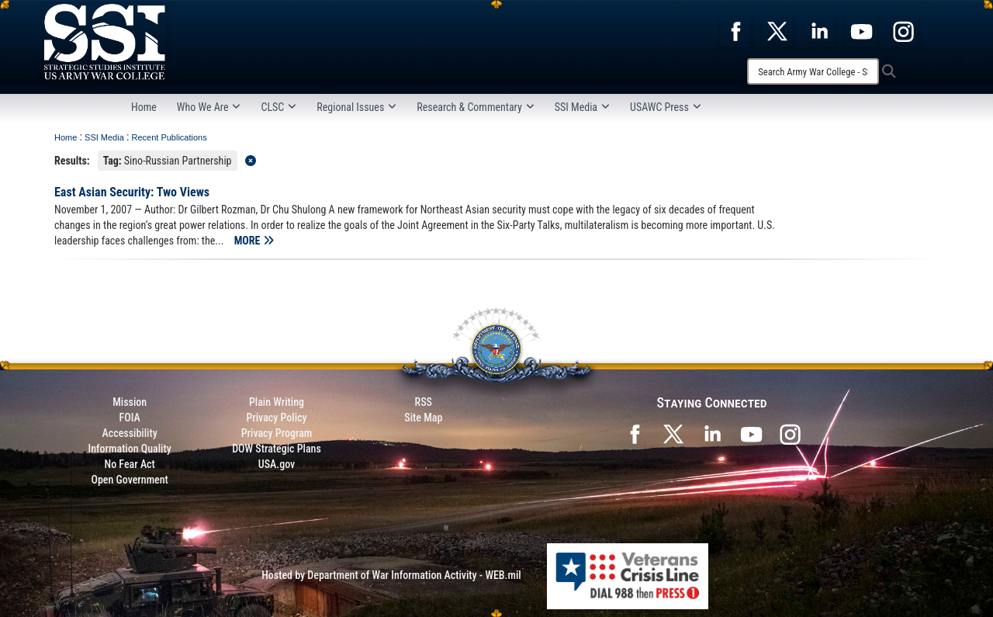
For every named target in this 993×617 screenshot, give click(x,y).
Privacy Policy (276, 417)
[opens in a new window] (735, 30)
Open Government (129, 479)
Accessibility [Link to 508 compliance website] (129, 433)
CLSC (278, 107)
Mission (129, 402)
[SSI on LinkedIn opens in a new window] (712, 433)
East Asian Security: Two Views (131, 192)
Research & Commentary (476, 107)
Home (144, 107)
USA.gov (277, 464)
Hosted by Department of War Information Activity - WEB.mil (391, 575)
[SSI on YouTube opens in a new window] (750, 433)
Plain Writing (276, 402)
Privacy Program (277, 433)
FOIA (129, 417)
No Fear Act (130, 464)
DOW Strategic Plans (276, 448)
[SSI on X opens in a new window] (673, 433)
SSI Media (582, 107)
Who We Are (209, 107)
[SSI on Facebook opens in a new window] (634, 433)
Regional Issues (356, 107)
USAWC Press (665, 107)
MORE (254, 240)
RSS (423, 402)
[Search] (813, 71)
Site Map (423, 417)
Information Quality (129, 448)
